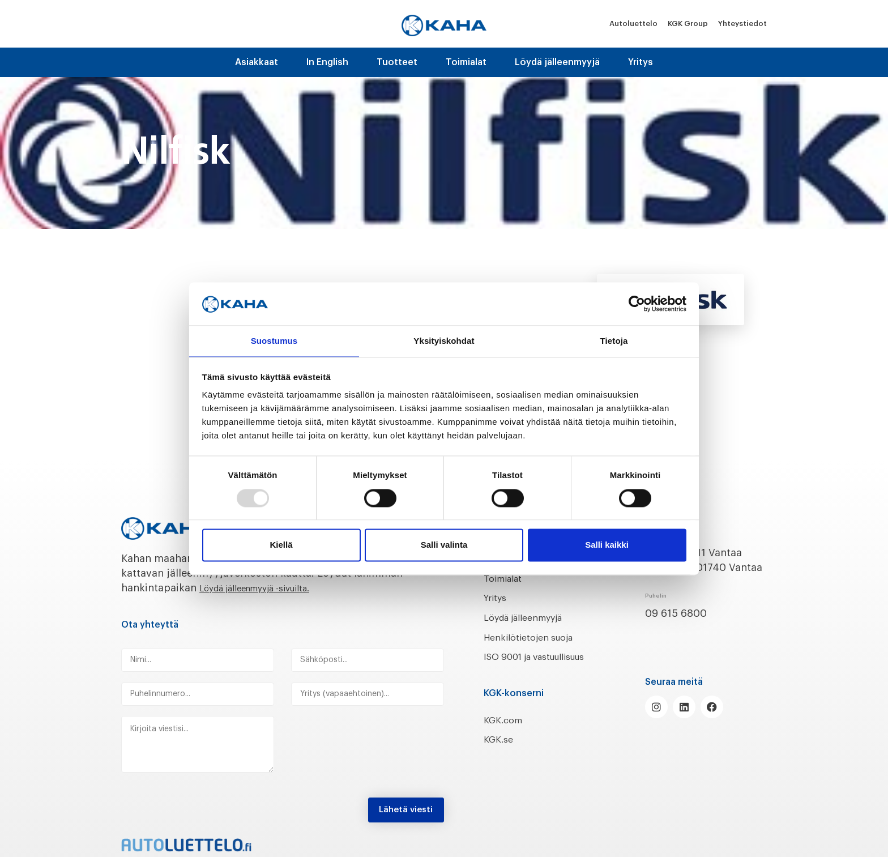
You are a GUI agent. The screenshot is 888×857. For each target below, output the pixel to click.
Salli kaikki (607, 546)
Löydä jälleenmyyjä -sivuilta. (269, 588)
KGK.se (500, 754)
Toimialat (466, 62)
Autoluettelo (633, 23)
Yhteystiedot (742, 23)
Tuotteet (397, 62)
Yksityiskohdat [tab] (443, 341)
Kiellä (281, 546)
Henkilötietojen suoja (536, 637)
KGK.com (506, 735)
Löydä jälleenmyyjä (557, 62)
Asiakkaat (256, 62)
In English (327, 62)
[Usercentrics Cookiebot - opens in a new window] (636, 303)
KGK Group (688, 23)
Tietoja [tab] (614, 341)
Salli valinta (444, 546)
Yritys (640, 62)
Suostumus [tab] (274, 341)
